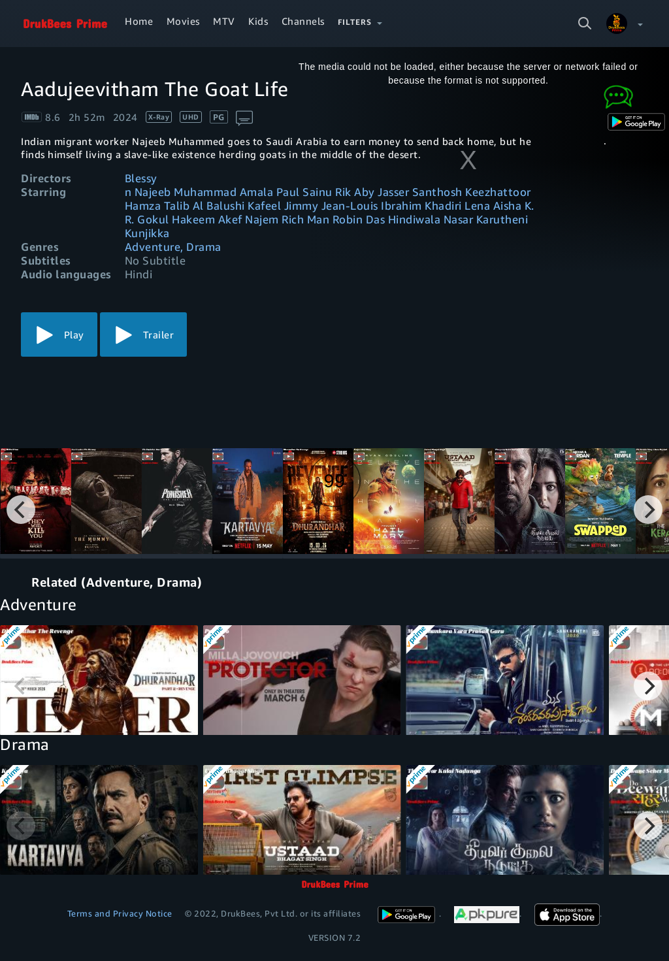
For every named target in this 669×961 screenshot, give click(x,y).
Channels (303, 21)
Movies (183, 21)
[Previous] (21, 509)
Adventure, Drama (173, 246)
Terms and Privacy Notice (119, 913)
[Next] (648, 509)
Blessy (141, 178)
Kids (258, 21)
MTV (224, 21)
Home (139, 21)
